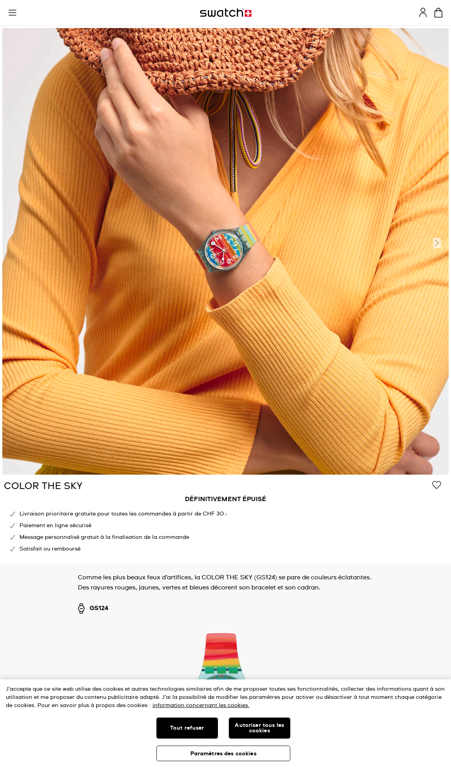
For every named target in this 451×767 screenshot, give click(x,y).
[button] (12, 13)
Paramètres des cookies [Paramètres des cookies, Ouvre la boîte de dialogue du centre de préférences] (223, 753)
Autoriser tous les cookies (259, 728)
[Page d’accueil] (225, 12)
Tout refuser (187, 728)
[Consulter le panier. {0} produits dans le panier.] (438, 13)
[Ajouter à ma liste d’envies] (436, 485)
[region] (225, 521)
